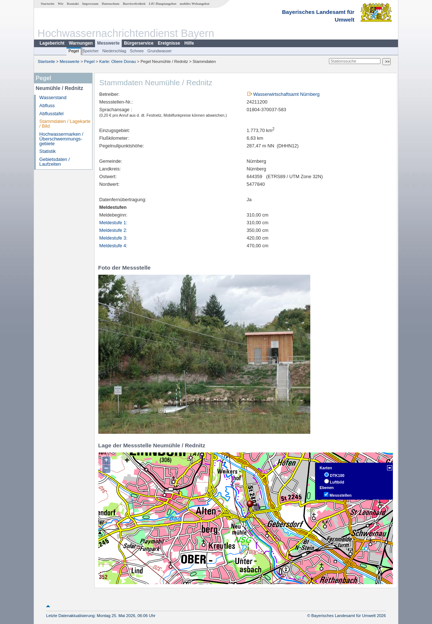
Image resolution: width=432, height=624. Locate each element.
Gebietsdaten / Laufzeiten (54, 162)
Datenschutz (111, 3)
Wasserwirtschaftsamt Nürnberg (286, 94)
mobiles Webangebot (194, 3)
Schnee (137, 51)
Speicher (91, 51)
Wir (61, 3)
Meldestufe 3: (113, 238)
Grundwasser (159, 51)
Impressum (90, 3)
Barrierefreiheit (134, 3)
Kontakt (73, 3)
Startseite (47, 3)
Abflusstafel (51, 113)
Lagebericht (51, 43)
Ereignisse (169, 43)
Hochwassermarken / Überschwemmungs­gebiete (61, 138)
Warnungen (81, 43)
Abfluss (47, 105)
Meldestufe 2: (113, 230)
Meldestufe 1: (113, 222)
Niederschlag (114, 51)
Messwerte (108, 43)
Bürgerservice (139, 43)
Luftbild (337, 482)
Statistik (47, 151)
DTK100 (337, 475)
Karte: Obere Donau (117, 61)
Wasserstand (53, 97)
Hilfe (189, 43)
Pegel (73, 51)
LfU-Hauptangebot (162, 3)
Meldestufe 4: (113, 245)
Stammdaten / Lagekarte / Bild (65, 124)
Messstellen (341, 495)
